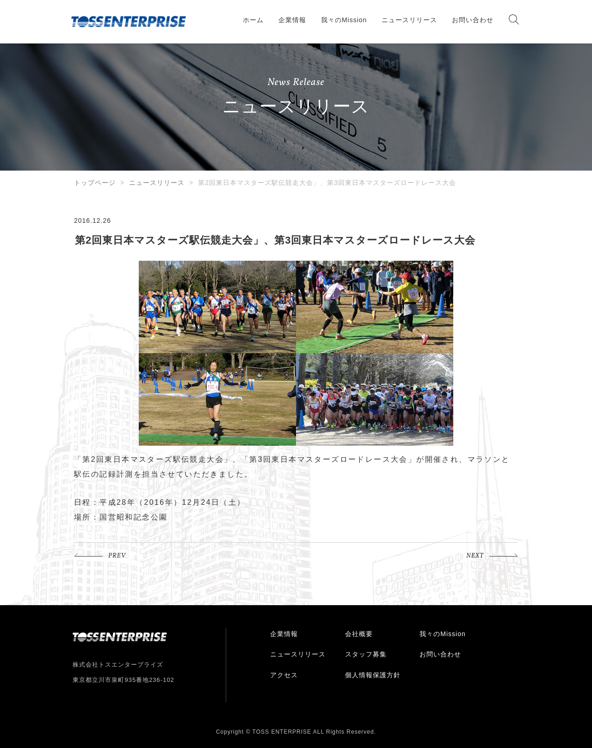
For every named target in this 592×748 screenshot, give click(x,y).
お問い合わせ (472, 20)
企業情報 (292, 20)
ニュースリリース (409, 20)
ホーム (253, 20)
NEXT (475, 556)
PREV (117, 556)
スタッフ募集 (366, 654)
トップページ (95, 182)
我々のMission (344, 20)
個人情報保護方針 (373, 675)
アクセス (284, 675)
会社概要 (359, 634)
